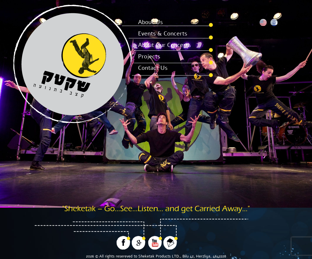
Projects (149, 56)
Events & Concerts (162, 34)
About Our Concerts (164, 45)
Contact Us (152, 68)
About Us (150, 22)
